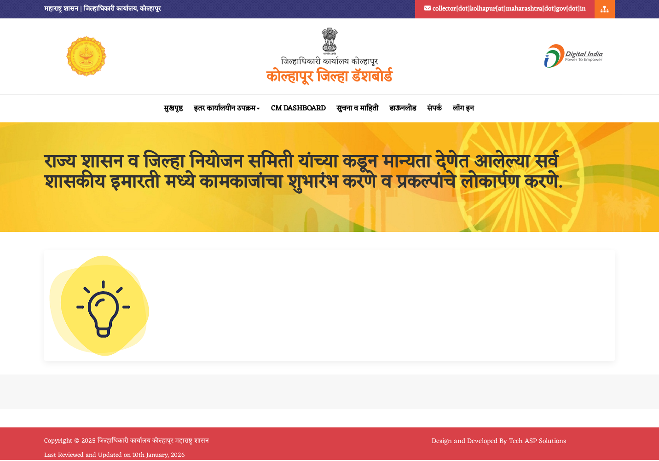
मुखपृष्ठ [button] (173, 108)
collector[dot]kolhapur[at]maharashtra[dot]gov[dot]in (504, 9)
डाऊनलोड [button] (402, 108)
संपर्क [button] (434, 108)
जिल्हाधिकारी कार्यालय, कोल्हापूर (122, 9)
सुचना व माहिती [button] (357, 108)
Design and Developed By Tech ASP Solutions (499, 441)
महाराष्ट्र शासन (61, 9)
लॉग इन (463, 108)
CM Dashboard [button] (298, 108)
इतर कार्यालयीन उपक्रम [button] (227, 108)
